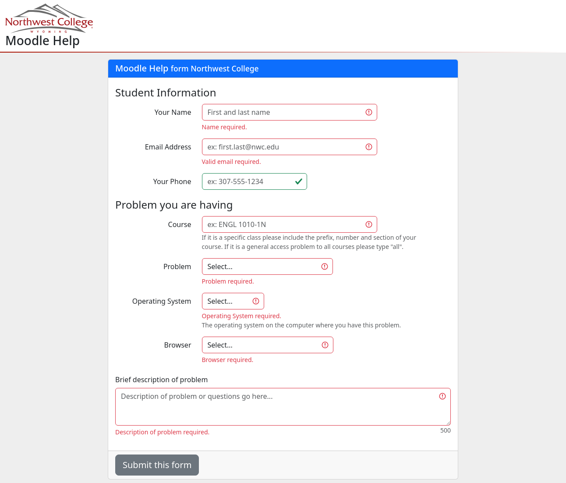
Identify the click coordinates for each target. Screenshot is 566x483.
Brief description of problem (161, 379)
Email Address (168, 147)
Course (179, 224)
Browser (177, 345)
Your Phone (172, 181)
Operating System (161, 301)
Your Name (173, 112)
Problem (177, 266)
